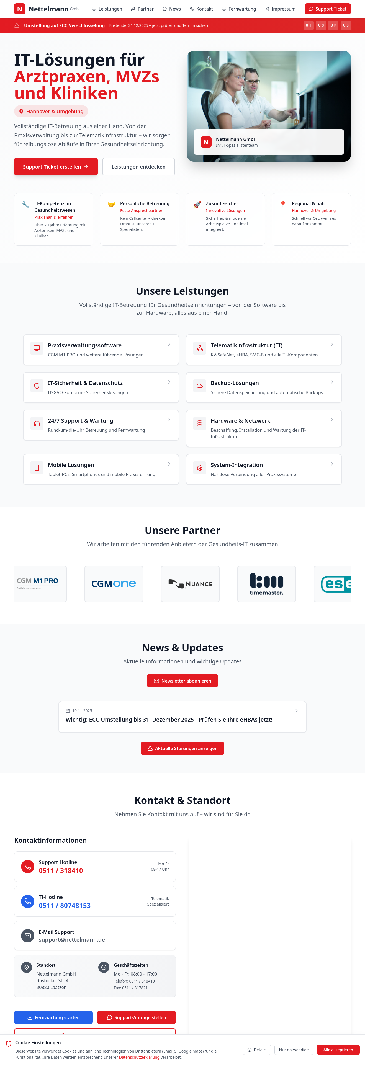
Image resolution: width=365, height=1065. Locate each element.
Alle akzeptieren (338, 1049)
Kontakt (201, 9)
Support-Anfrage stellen (136, 1017)
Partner (142, 9)
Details (256, 1049)
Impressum (280, 9)
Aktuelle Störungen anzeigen (182, 748)
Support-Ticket (327, 9)
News (172, 9)
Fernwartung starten (53, 1017)
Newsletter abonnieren (182, 681)
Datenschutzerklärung (139, 1057)
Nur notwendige (294, 1049)
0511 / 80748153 (65, 905)
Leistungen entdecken (139, 166)
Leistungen (107, 9)
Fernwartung (239, 9)
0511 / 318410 (61, 870)
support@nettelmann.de (72, 939)
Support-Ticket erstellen (56, 166)
